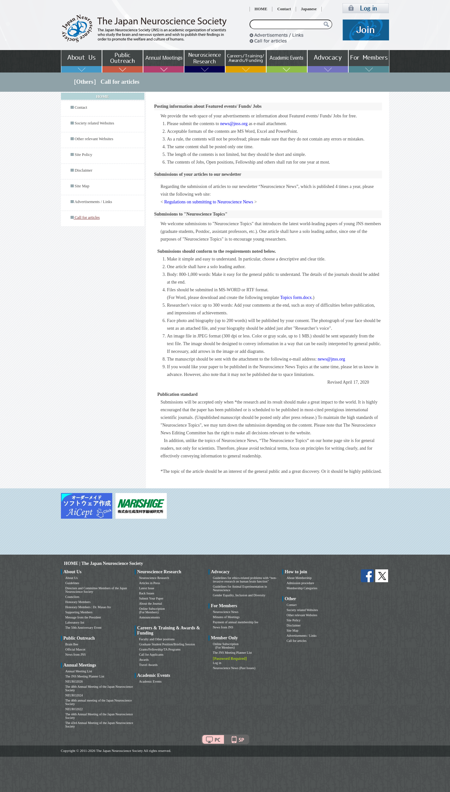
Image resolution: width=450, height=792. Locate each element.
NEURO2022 (74, 709)
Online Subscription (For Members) (152, 610)
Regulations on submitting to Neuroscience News (208, 202)
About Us (71, 578)
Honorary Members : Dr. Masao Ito (88, 607)
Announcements (149, 617)
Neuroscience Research (154, 578)
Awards (144, 659)
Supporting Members (79, 612)
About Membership (299, 578)
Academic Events (150, 681)
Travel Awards (148, 665)
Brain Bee (71, 644)
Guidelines (72, 583)
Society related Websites (94, 123)
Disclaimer (83, 170)
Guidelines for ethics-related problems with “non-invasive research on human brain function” (245, 579)
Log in (217, 663)
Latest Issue (147, 588)
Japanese (309, 9)
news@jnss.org (234, 123)
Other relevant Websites (94, 139)
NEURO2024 (74, 695)
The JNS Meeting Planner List (85, 676)
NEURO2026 (74, 681)
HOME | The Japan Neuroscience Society (103, 563)
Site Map (82, 186)
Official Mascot (75, 649)
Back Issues (147, 593)
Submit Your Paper (151, 598)
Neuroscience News (226, 612)
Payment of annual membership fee (236, 622)
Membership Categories (302, 588)
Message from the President (83, 617)
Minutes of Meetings (226, 617)
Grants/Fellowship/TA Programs (160, 649)
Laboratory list (74, 622)
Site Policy (83, 154)
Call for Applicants (151, 654)
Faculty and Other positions (157, 639)
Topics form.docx (296, 297)
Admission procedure (300, 583)
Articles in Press (149, 583)
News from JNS (75, 654)
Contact (284, 9)
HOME (261, 9)
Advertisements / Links (93, 202)
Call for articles (297, 641)
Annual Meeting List (78, 671)
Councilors (72, 597)
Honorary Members (78, 602)
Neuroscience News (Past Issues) (234, 668)
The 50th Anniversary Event (83, 627)
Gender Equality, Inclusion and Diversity (239, 595)
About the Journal (150, 603)
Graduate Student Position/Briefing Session (167, 644)
